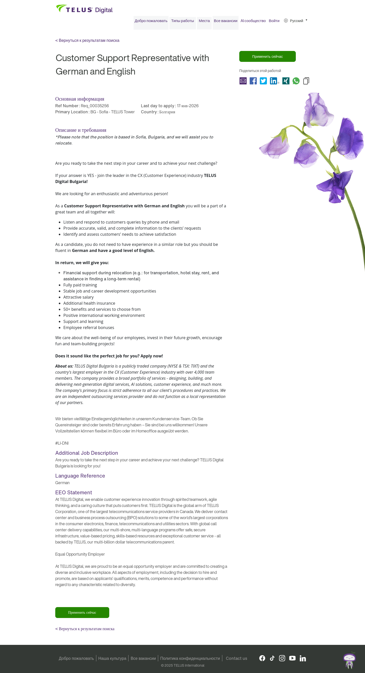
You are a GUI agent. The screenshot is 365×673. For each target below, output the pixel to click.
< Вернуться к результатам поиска (87, 42)
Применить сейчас (267, 58)
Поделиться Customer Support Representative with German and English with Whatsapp (296, 82)
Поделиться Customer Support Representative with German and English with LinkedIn (274, 82)
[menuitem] (151, 22)
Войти (274, 22)
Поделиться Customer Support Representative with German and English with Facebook (253, 82)
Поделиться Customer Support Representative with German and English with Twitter (263, 82)
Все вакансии (226, 22)
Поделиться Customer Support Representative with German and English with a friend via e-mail (243, 82)
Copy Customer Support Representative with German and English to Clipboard (306, 82)
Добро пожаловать (151, 22)
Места (204, 22)
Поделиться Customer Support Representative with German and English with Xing (285, 82)
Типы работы (182, 22)
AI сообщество (253, 22)
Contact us (236, 658)
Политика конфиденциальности (190, 658)
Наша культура (112, 658)
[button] (295, 22)
